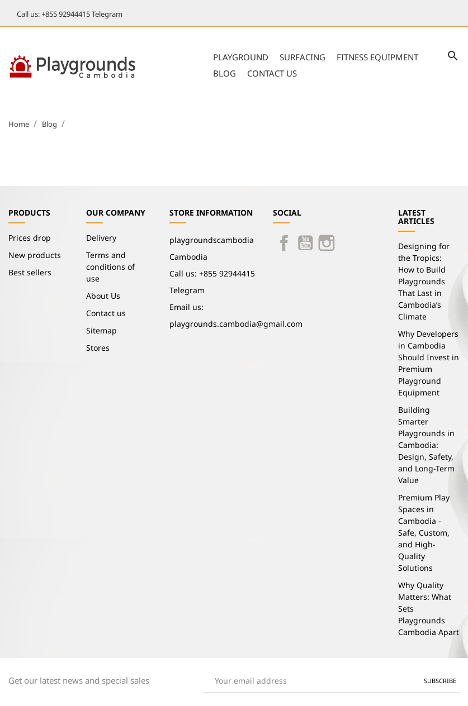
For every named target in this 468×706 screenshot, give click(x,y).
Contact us (272, 73)
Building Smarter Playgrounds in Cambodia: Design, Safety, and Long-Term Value (426, 444)
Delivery (101, 237)
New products (34, 255)
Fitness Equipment (377, 57)
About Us (103, 295)
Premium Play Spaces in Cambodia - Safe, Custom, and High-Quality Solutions (424, 532)
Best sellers (29, 272)
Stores (98, 347)
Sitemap (101, 330)
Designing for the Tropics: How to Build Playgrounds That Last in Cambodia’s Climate (424, 281)
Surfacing (302, 57)
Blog (224, 73)
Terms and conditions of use (110, 267)
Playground (240, 57)
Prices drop (29, 237)
